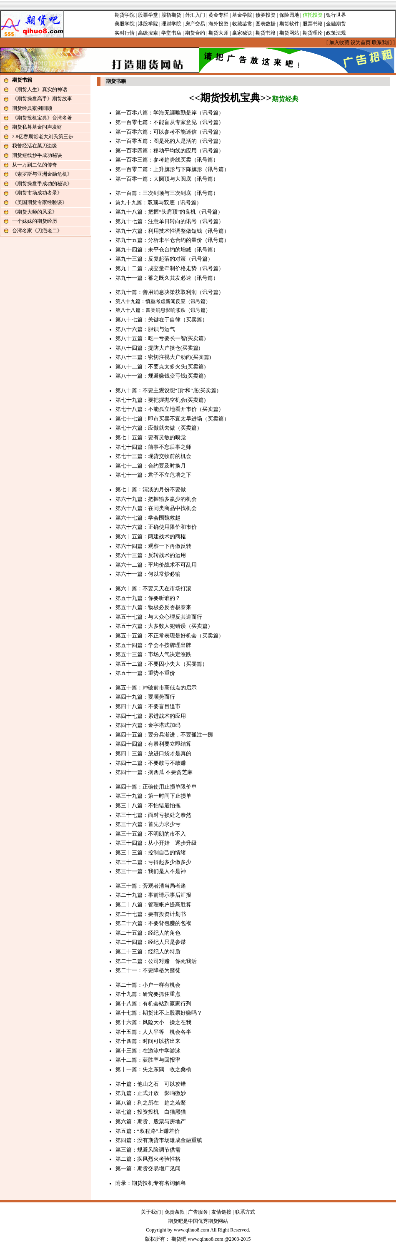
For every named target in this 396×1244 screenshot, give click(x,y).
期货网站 (289, 33)
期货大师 (218, 33)
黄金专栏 (218, 15)
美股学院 (125, 24)
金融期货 (336, 24)
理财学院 (171, 24)
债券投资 (266, 15)
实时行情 (125, 33)
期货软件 (289, 24)
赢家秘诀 (242, 33)
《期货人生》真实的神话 (39, 89)
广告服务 (198, 1212)
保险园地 (289, 15)
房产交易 (195, 24)
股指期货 (171, 15)
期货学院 (125, 15)
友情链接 (221, 1212)
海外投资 (218, 24)
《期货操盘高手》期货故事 (42, 99)
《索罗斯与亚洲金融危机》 (42, 174)
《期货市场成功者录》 (37, 193)
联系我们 (382, 42)
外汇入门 (195, 15)
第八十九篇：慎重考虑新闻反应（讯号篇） (163, 301)
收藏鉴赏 (242, 24)
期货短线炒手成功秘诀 (37, 155)
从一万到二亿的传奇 (34, 165)
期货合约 (195, 33)
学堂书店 (171, 33)
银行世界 (336, 15)
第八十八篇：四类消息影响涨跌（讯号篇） (163, 310)
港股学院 (148, 24)
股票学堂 (148, 15)
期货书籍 (266, 33)
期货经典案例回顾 (32, 108)
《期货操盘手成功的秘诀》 (42, 184)
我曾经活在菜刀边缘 (34, 146)
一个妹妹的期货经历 (34, 221)
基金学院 (242, 15)
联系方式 (245, 1212)
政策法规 (336, 33)
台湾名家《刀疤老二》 (37, 231)
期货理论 (313, 33)
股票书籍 (313, 24)
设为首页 (361, 42)
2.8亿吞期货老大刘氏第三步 (42, 136)
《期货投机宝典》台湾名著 (42, 118)
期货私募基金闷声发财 (37, 127)
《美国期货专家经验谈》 (39, 202)
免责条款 (175, 1212)
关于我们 (151, 1212)
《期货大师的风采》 (34, 212)
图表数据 (266, 24)
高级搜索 (148, 33)
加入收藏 (339, 42)
